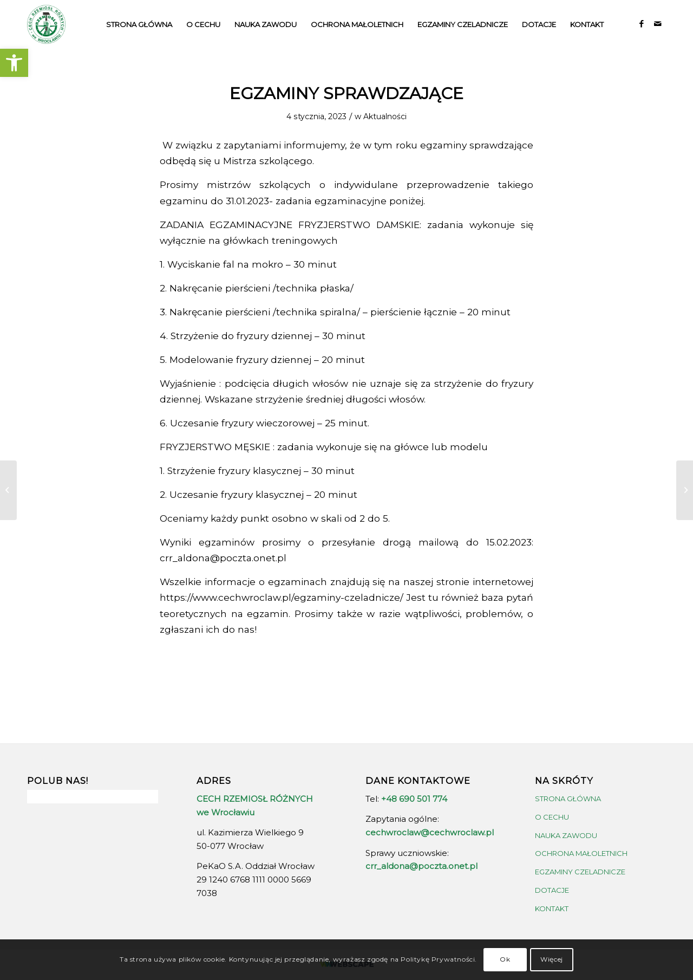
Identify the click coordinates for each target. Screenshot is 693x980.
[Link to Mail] (658, 24)
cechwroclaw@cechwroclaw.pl (429, 832)
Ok (505, 959)
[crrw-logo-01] (46, 24)
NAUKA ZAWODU (566, 835)
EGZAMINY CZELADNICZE (580, 871)
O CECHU (552, 817)
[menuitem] (139, 24)
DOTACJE (552, 890)
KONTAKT (551, 908)
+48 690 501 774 (414, 799)
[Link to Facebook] (641, 24)
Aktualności (385, 116)
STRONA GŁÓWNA (568, 798)
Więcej (551, 959)
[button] (14, 63)
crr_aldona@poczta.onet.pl (421, 866)
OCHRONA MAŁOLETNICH (581, 853)
